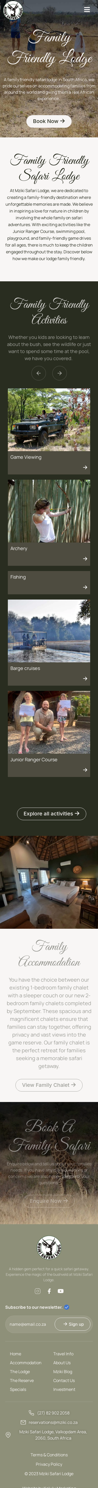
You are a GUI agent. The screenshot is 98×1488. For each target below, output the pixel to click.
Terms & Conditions (49, 1455)
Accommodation (26, 1363)
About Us (62, 1363)
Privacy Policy (49, 1464)
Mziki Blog (62, 1371)
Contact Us (64, 1380)
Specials (18, 1389)
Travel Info (63, 1354)
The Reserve (22, 1380)
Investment (64, 1389)
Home (15, 1354)
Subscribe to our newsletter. (34, 1307)
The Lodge (20, 1371)
